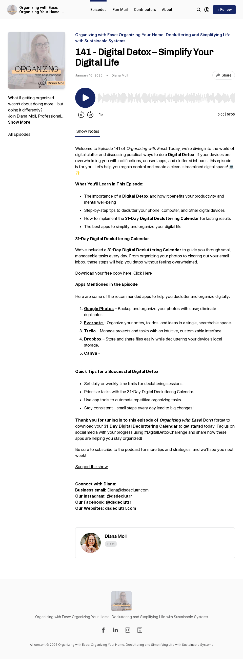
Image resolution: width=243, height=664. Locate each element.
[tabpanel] (155, 336)
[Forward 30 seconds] (90, 114)
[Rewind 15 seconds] (81, 114)
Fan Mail (120, 9)
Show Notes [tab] (87, 131)
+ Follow (224, 9)
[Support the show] (207, 10)
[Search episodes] (199, 10)
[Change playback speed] (101, 114)
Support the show (91, 466)
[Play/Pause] (85, 98)
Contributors (145, 9)
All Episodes (19, 134)
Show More (19, 122)
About (167, 9)
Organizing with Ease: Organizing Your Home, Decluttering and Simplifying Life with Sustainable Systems (44, 9)
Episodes (98, 9)
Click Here (142, 273)
